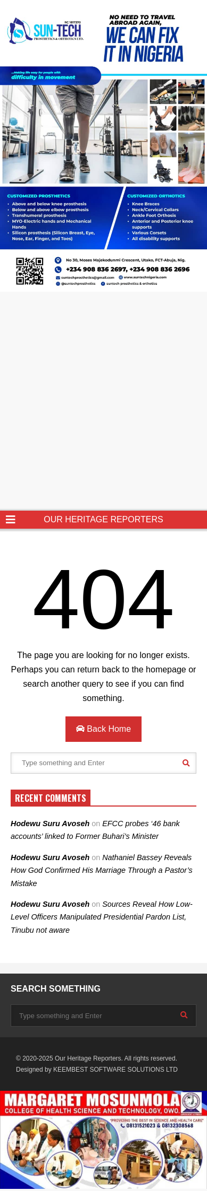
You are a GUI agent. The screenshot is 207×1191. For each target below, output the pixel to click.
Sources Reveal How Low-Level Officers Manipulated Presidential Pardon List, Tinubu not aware (102, 917)
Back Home (103, 728)
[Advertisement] (103, 402)
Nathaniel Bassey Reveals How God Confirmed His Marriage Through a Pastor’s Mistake (102, 870)
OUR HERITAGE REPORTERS (103, 519)
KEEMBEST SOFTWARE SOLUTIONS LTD (115, 1069)
